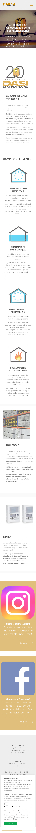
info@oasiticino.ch (20, 766)
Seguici (23, 648)
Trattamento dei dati (12, 807)
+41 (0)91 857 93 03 (20, 763)
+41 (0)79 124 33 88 (24, 772)
